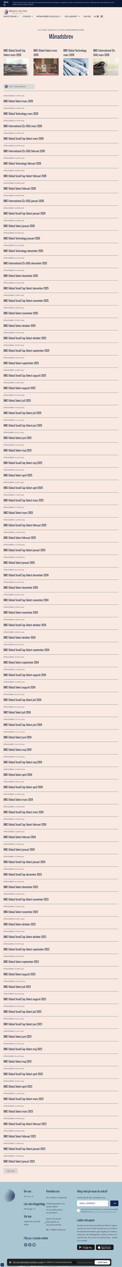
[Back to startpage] (15, 12)
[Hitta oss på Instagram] (25, 1245)
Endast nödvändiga (85, 1262)
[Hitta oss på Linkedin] (30, 1245)
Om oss (87, 16)
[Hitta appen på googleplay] (86, 1247)
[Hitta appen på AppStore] (105, 1247)
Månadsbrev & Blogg (47, 16)
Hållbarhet (71, 16)
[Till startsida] (9, 1195)
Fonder (27, 16)
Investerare (10, 16)
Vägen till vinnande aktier (32, 1223)
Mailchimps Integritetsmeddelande (103, 1212)
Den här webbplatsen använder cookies (28, 1262)
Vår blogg (28, 1209)
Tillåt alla (102, 1262)
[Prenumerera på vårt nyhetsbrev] (114, 1203)
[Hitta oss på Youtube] (34, 1245)
